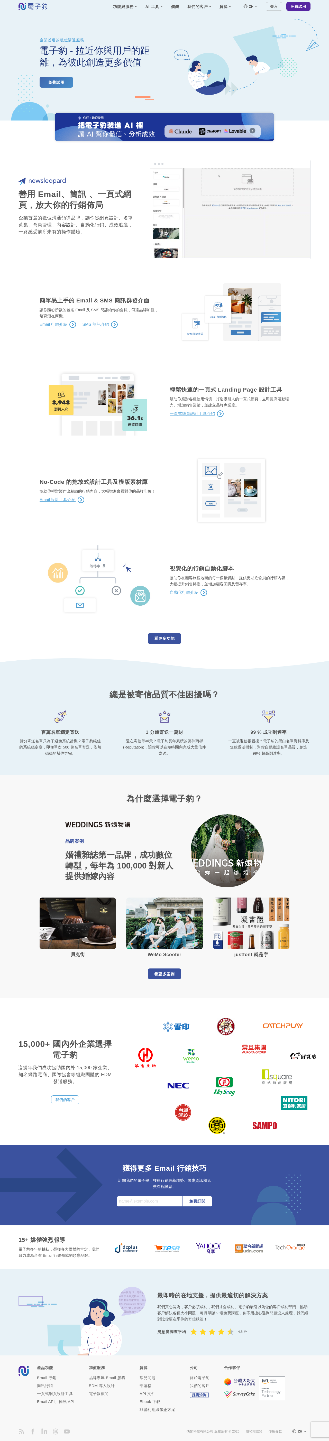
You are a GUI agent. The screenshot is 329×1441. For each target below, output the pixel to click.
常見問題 (148, 1378)
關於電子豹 (199, 1378)
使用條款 (275, 1431)
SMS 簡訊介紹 (95, 324)
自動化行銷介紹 (184, 592)
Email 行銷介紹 (53, 324)
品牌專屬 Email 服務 (107, 1378)
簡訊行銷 (45, 1386)
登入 (274, 6)
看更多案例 (164, 974)
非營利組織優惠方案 (157, 1409)
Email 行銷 (46, 1378)
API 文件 (147, 1394)
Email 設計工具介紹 (58, 500)
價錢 (175, 6)
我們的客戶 (65, 1100)
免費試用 (298, 6)
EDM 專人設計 (102, 1386)
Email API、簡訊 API (56, 1401)
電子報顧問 (99, 1394)
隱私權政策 (254, 1431)
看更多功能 (164, 638)
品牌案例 (74, 841)
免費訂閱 (197, 1201)
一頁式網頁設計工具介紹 (192, 414)
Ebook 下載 (150, 1401)
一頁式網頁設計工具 (55, 1394)
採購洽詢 (199, 1395)
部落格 (145, 1386)
